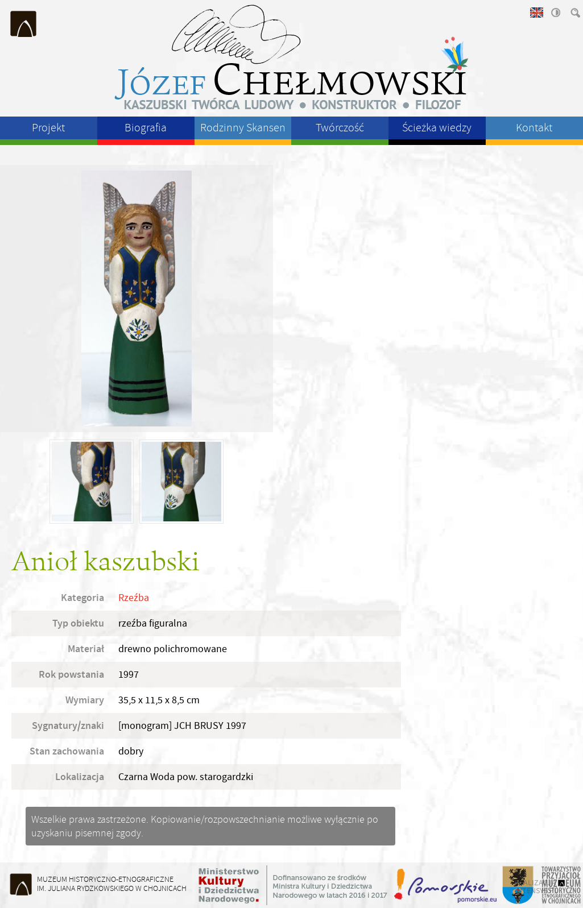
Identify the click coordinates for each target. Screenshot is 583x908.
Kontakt (534, 128)
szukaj (574, 12)
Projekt (48, 128)
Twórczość (340, 128)
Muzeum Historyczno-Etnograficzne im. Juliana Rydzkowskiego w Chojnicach (24, 24)
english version (535, 12)
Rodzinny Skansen (243, 128)
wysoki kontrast (555, 12)
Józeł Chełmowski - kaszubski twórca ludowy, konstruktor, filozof (291, 57)
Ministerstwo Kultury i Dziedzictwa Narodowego (292, 885)
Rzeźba (133, 597)
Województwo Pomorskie (446, 885)
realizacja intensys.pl (536, 886)
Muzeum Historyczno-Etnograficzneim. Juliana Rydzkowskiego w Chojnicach (112, 883)
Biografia (146, 128)
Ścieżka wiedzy (437, 128)
